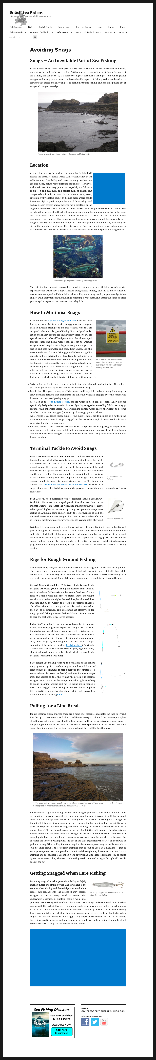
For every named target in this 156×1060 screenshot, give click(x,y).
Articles (108, 32)
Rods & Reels (45, 27)
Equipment (64, 27)
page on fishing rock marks (62, 320)
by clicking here (74, 645)
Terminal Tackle (83, 27)
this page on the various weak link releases (65, 484)
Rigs (122, 27)
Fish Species (15, 27)
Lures (111, 27)
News (121, 32)
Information (63, 32)
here (59, 694)
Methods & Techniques (87, 32)
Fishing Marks (16, 32)
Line (100, 27)
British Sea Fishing (26, 12)
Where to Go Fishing (40, 32)
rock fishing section (59, 402)
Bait (30, 27)
